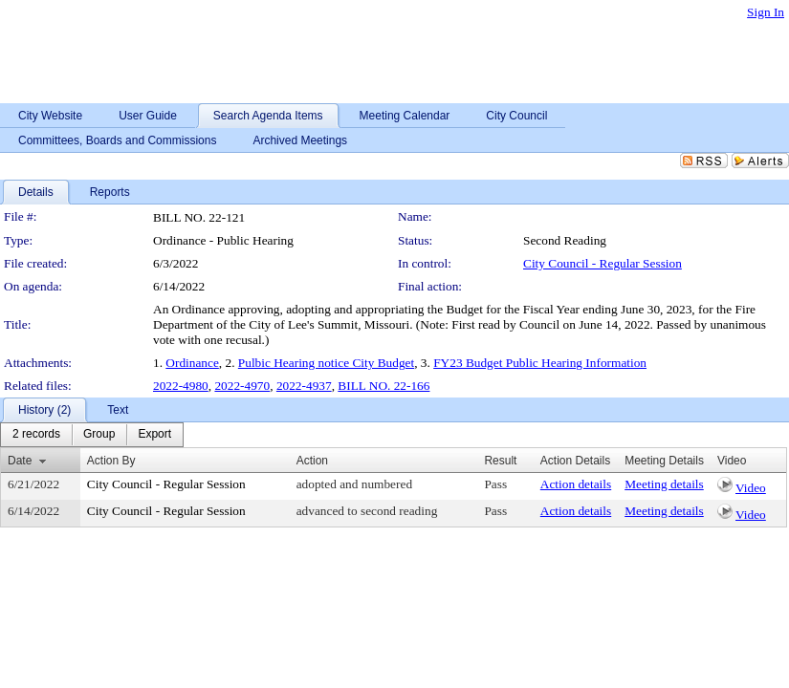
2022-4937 (304, 385)
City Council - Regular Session (602, 263)
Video (750, 488)
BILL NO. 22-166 (383, 385)
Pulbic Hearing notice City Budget (326, 362)
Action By (111, 460)
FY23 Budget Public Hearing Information (540, 362)
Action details (575, 484)
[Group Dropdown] (99, 434)
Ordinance (192, 362)
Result (500, 460)
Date (20, 460)
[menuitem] (36, 434)
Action (312, 460)
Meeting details (664, 484)
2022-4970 (242, 385)
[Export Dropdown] (154, 434)
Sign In (765, 12)
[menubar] (92, 434)
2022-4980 (180, 385)
